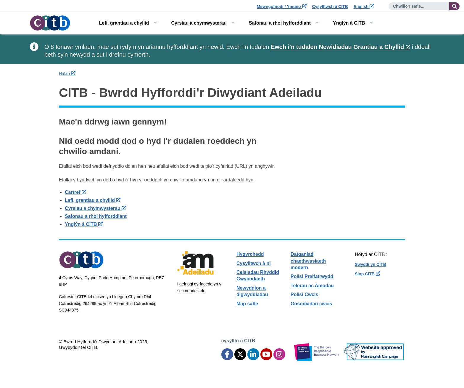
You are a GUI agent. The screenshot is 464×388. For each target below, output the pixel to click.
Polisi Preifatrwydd (312, 276)
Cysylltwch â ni (253, 263)
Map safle (247, 303)
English (364, 6)
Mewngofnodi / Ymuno (282, 6)
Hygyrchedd (250, 254)
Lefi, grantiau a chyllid (124, 22)
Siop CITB (367, 274)
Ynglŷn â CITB (349, 22)
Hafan (67, 73)
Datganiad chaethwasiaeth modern (308, 261)
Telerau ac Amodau (312, 285)
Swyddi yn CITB (370, 264)
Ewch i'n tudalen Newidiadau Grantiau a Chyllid (340, 47)
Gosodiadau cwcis (311, 303)
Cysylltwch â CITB (330, 6)
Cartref (75, 192)
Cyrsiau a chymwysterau (199, 22)
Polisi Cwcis (304, 294)
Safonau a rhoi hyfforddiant (280, 22)
